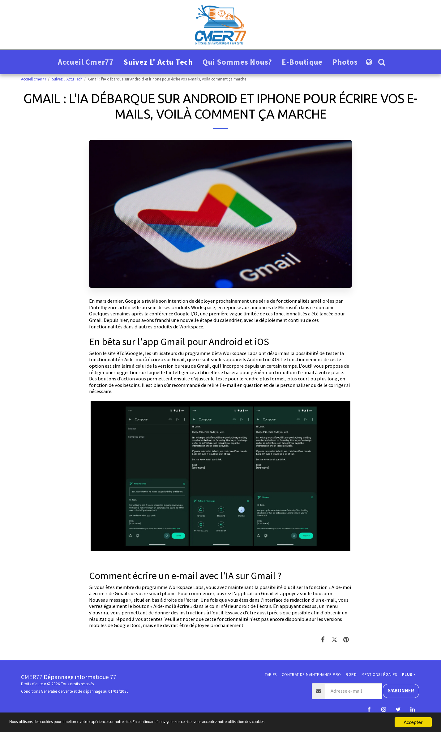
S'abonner (401, 690)
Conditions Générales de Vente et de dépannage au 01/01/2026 (75, 691)
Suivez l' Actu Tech (67, 79)
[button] (382, 62)
